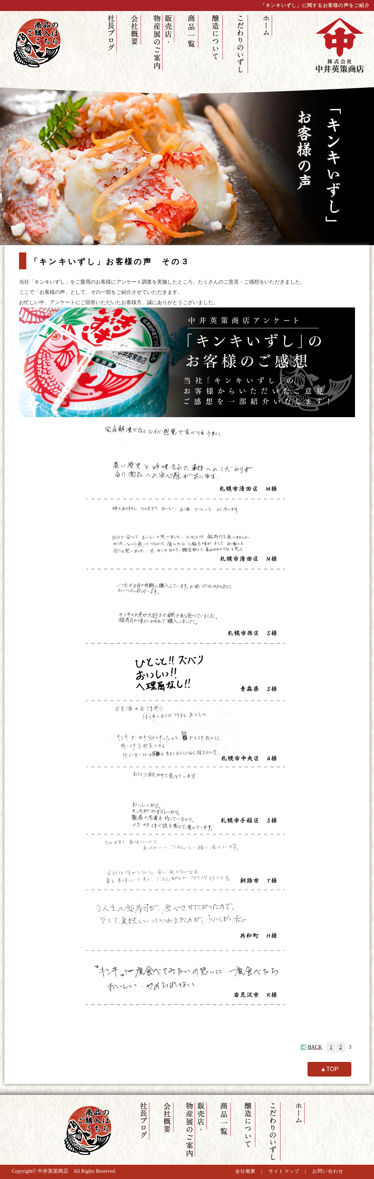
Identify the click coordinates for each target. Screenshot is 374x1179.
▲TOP (329, 1069)
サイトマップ (284, 1171)
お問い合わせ (328, 1171)
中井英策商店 (53, 1171)
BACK (315, 1047)
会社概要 (245, 1171)
